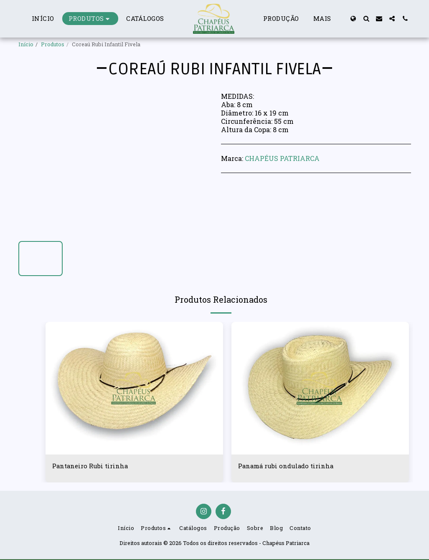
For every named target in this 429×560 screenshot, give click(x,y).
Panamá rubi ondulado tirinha (288, 466)
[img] (134, 388)
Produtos (52, 44)
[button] (366, 18)
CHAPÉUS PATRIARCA (282, 158)
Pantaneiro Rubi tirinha (92, 466)
